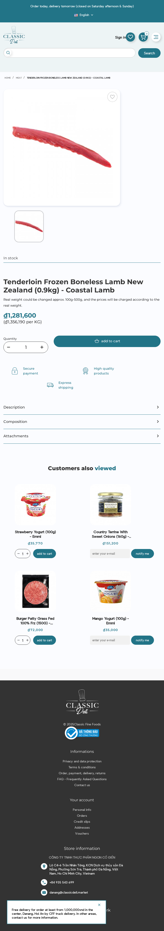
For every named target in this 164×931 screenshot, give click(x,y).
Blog (71, 16)
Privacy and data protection (82, 761)
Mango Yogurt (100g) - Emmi (110, 620)
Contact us (82, 785)
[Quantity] (25, 347)
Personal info (82, 810)
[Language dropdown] (84, 15)
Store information (82, 848)
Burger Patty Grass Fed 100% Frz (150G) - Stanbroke (35, 620)
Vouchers (82, 833)
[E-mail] (110, 553)
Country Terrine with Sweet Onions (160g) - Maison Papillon (110, 534)
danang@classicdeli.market (69, 892)
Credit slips (82, 821)
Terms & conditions (82, 767)
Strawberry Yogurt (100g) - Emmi (35, 534)
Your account (82, 800)
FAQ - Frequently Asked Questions (82, 779)
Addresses (82, 827)
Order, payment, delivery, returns (82, 773)
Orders (82, 815)
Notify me (142, 553)
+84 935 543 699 (62, 882)
